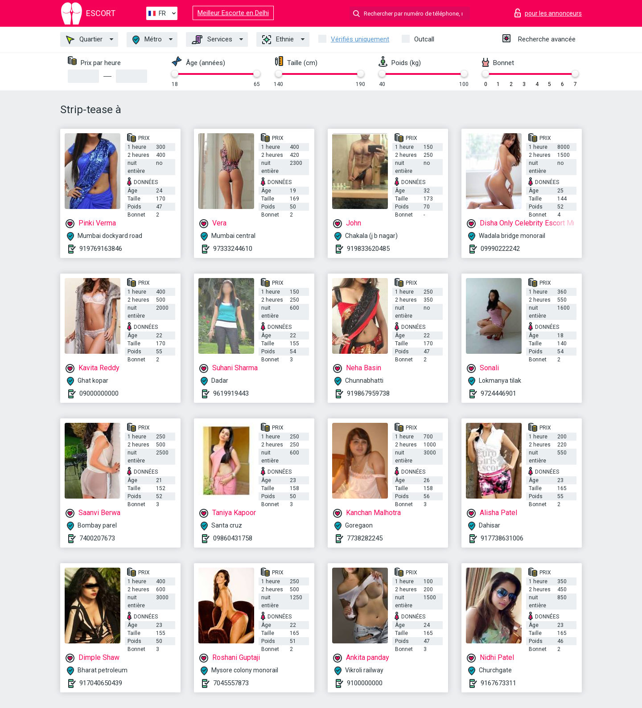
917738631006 (502, 538)
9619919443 (231, 393)
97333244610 (232, 249)
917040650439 (100, 683)
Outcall (424, 39)
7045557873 (231, 683)
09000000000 (99, 393)
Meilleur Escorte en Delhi (233, 13)
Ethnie (278, 39)
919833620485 (368, 249)
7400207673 (97, 538)
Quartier (84, 39)
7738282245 (365, 538)
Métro (147, 40)
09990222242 (500, 249)
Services (212, 39)
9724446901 (498, 393)
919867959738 (368, 393)
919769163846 (100, 249)
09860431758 (232, 538)
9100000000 (365, 683)
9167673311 (498, 683)
